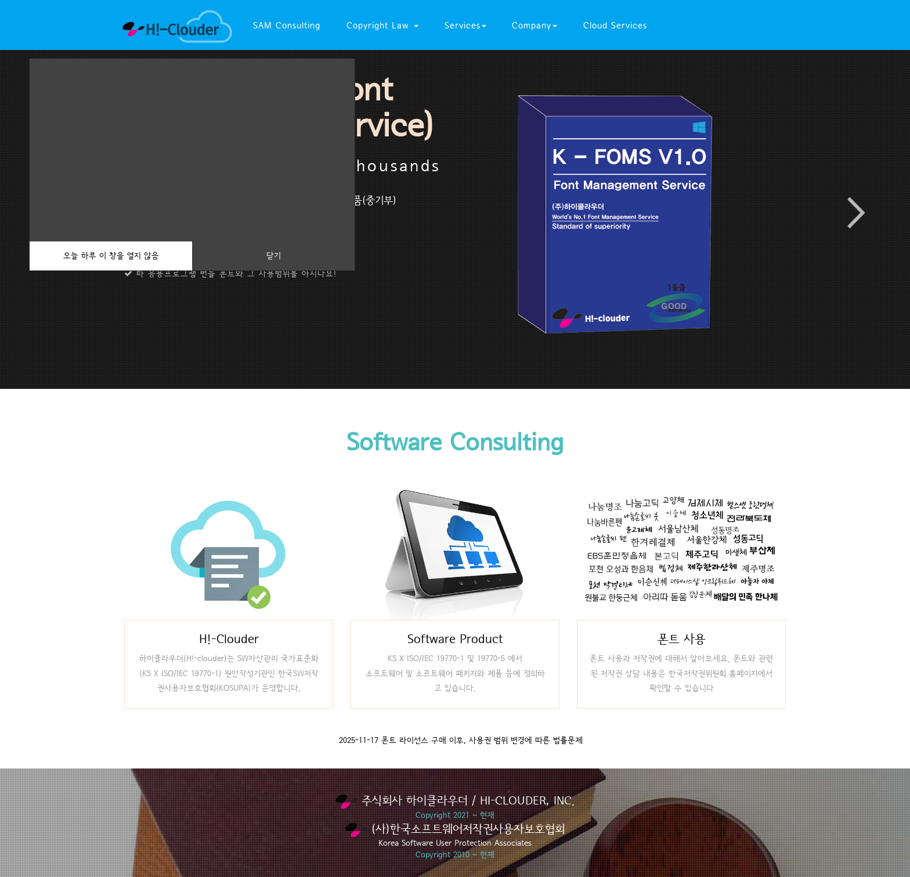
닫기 (273, 256)
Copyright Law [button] (382, 25)
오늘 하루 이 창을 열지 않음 (111, 256)
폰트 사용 (682, 639)
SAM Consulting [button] (286, 25)
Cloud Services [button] (615, 25)
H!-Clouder (229, 639)
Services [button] (465, 25)
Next (855, 212)
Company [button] (534, 25)
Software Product (455, 639)
